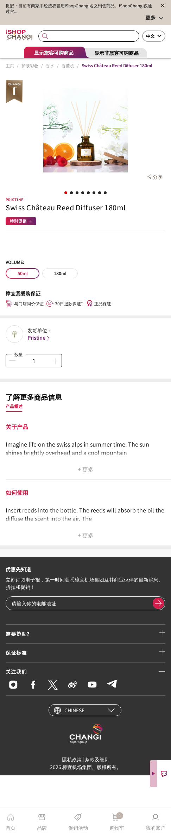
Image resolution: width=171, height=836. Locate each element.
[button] (65, 192)
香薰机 (68, 65)
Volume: (15, 262)
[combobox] (88, 36)
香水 (50, 65)
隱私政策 (72, 759)
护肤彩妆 (29, 65)
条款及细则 (97, 759)
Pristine (15, 199)
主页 (10, 65)
